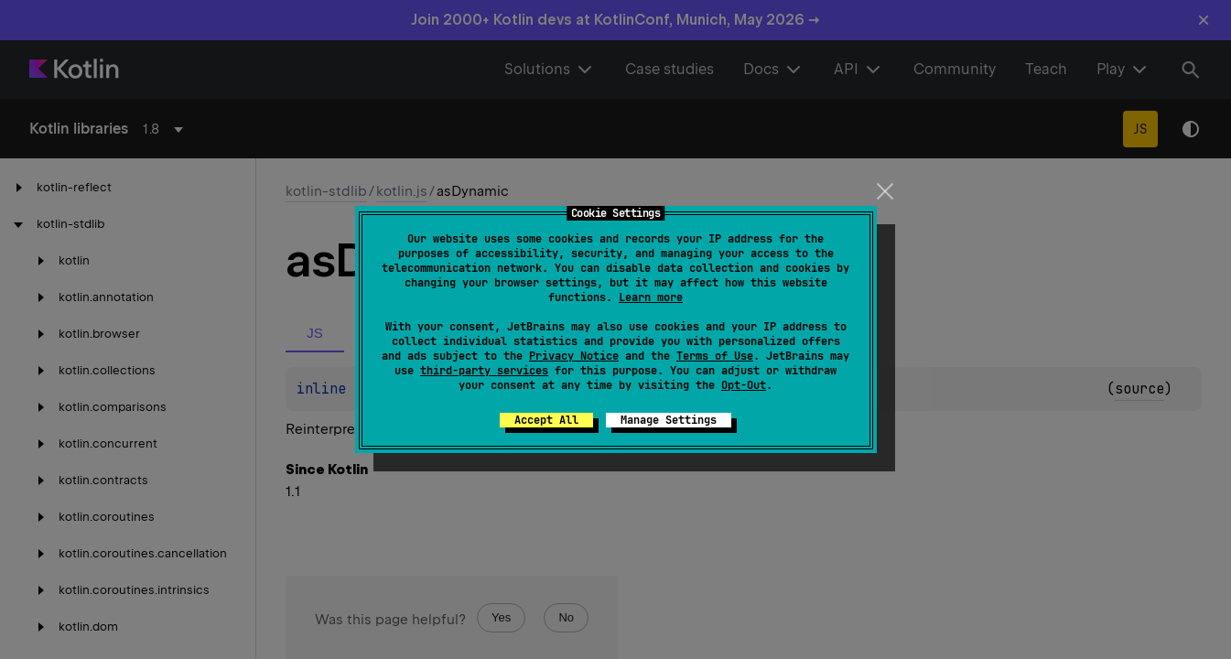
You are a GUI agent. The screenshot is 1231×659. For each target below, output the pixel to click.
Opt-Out (743, 385)
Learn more (651, 297)
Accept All (546, 420)
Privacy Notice (574, 356)
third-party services (484, 370)
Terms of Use (714, 356)
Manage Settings (669, 420)
